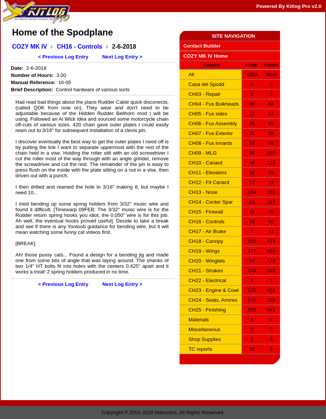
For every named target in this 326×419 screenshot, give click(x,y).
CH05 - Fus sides (208, 114)
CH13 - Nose (203, 192)
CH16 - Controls (79, 46)
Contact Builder (202, 46)
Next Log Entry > (122, 57)
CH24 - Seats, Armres (213, 300)
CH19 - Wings (204, 251)
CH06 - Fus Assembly (213, 123)
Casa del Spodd (206, 84)
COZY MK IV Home (205, 56)
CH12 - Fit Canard (209, 182)
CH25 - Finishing (207, 310)
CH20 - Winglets (207, 261)
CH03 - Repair (205, 94)
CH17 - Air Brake (207, 231)
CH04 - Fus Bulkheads (214, 104)
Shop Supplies (205, 339)
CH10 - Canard (205, 163)
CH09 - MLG (203, 153)
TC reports (200, 349)
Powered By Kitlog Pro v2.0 (288, 6)
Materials (199, 319)
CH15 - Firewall (206, 212)
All (191, 74)
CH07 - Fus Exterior (211, 133)
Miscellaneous (204, 329)
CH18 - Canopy (206, 241)
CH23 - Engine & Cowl (214, 290)
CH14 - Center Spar (211, 202)
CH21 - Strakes (206, 270)
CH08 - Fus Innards (210, 143)
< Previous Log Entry (63, 57)
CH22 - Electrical (207, 280)
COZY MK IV (29, 46)
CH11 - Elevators (208, 172)
